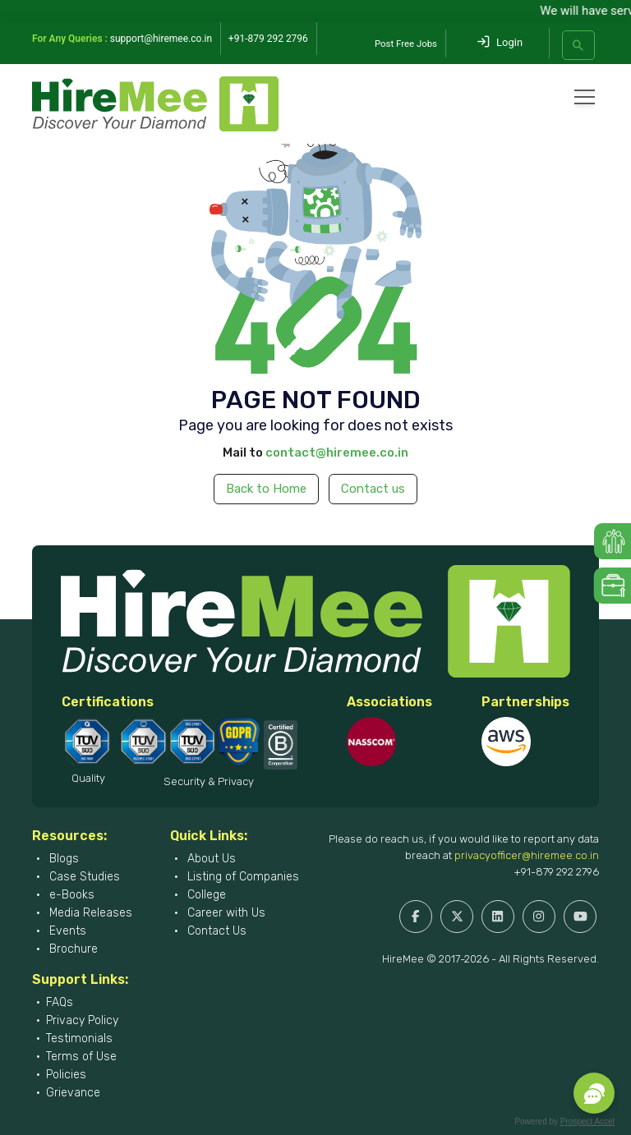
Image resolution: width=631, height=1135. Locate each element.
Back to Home (266, 488)
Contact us (373, 488)
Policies (66, 1075)
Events (66, 931)
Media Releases (89, 913)
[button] (594, 1093)
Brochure (72, 949)
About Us (210, 859)
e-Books (70, 895)
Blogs (62, 859)
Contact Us (215, 931)
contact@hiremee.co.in (336, 452)
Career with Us (224, 913)
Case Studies (83, 877)
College (205, 895)
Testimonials (79, 1038)
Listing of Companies (241, 877)
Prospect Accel (587, 1121)
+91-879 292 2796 (556, 872)
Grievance (73, 1093)
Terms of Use (81, 1057)
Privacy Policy (82, 1020)
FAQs (59, 1002)
